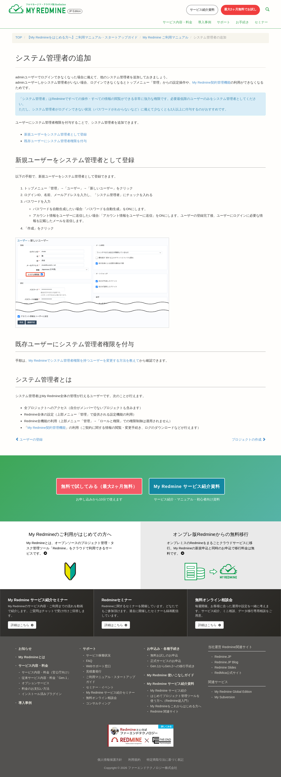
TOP (18, 37)
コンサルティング (98, 703)
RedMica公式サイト (228, 672)
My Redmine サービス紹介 (168, 690)
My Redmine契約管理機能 (211, 82)
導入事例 (204, 22)
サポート (223, 22)
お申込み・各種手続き (163, 649)
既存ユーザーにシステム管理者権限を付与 (55, 141)
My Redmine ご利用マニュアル (165, 37)
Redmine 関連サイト (164, 711)
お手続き (242, 22)
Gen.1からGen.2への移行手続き (172, 666)
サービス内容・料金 (177, 22)
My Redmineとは (31, 657)
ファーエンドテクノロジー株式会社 (152, 768)
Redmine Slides (225, 667)
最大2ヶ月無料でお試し (240, 9)
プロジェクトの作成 (249, 439)
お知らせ (25, 649)
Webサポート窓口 (98, 666)
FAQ (89, 661)
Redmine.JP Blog (226, 662)
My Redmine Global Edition (233, 691)
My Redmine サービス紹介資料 (170, 683)
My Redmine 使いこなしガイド (170, 675)
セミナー (261, 22)
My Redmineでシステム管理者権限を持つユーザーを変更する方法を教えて (84, 360)
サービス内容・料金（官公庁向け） (46, 672)
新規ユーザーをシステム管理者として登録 (55, 134)
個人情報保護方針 (109, 759)
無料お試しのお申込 (164, 655)
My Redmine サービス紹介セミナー (110, 692)
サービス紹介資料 (202, 9)
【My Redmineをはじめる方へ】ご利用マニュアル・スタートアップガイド (82, 37)
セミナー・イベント (100, 687)
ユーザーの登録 (29, 439)
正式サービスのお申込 (165, 661)
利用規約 (134, 759)
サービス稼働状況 (98, 655)
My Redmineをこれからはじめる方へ (176, 706)
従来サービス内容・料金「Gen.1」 (46, 678)
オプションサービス (35, 683)
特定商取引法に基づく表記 (165, 759)
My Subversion (224, 697)
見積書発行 (93, 671)
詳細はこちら (22, 625)
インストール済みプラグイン (42, 694)
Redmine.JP (222, 656)
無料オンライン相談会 (101, 698)
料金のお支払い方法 (35, 688)
